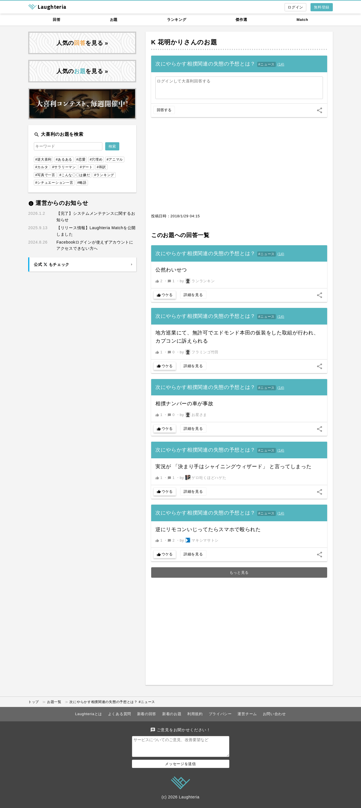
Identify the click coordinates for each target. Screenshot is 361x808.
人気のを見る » (82, 43)
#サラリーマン (64, 167)
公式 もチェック (51, 264)
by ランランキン (197, 280)
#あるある (64, 159)
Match (302, 19)
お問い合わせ (274, 714)
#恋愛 (81, 159)
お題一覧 (54, 702)
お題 (114, 19)
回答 (56, 19)
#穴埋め (96, 159)
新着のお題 (172, 714)
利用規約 (195, 714)
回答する (164, 110)
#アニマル (115, 159)
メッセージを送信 (180, 767)
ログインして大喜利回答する (184, 81)
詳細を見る (193, 295)
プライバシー (220, 714)
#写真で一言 (45, 175)
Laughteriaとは (88, 714)
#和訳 (101, 167)
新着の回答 (147, 714)
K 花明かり (167, 42)
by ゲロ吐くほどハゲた (203, 477)
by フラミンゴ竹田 (199, 351)
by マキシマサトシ (199, 540)
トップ (33, 702)
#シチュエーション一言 (54, 183)
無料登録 (321, 7)
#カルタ (41, 167)
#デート (86, 167)
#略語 (82, 183)
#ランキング (104, 175)
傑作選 (241, 19)
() (281, 64)
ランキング (176, 19)
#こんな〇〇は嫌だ (74, 175)
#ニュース (266, 64)
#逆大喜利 (43, 159)
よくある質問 (119, 714)
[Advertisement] (239, 168)
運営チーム (247, 714)
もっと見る (239, 572)
